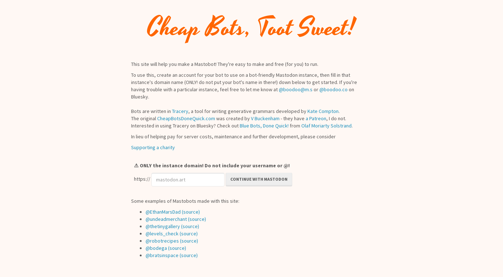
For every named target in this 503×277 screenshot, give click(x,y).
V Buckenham (265, 118)
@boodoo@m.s (296, 89)
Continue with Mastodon (259, 179)
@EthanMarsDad (163, 212)
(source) (191, 212)
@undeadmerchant (166, 219)
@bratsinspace (162, 255)
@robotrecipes (162, 241)
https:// (142, 179)
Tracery (180, 111)
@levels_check (162, 233)
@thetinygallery (163, 226)
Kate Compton (323, 111)
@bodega (156, 248)
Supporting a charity (153, 147)
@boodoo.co (333, 89)
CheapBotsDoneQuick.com (186, 118)
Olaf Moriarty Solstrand (326, 125)
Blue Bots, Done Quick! (264, 125)
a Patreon (316, 118)
